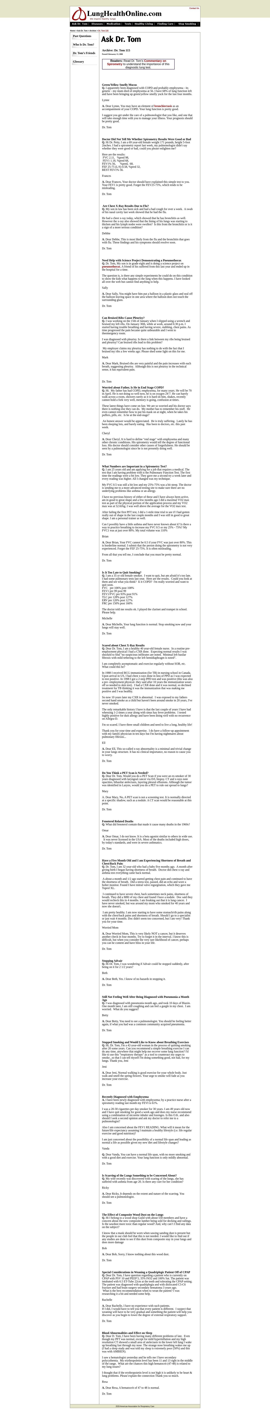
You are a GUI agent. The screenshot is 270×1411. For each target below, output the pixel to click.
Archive (93, 31)
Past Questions (82, 36)
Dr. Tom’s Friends (84, 53)
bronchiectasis (163, 106)
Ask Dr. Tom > (83, 31)
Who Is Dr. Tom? (83, 44)
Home (72, 31)
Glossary (78, 61)
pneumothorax (111, 266)
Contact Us (194, 8)
